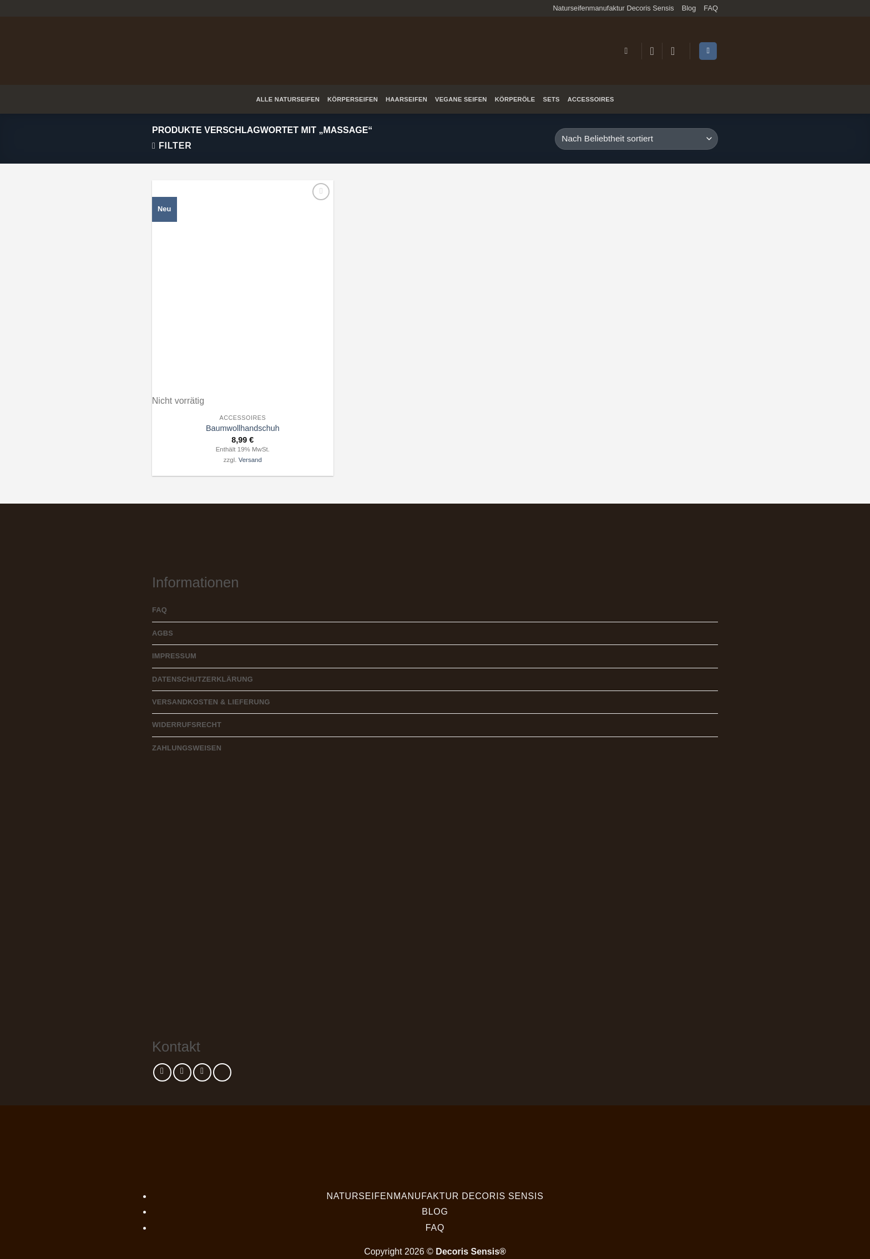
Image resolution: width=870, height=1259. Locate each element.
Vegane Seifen (461, 99)
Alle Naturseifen (288, 99)
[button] (628, 51)
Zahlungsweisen (186, 748)
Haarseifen (406, 99)
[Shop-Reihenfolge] (636, 139)
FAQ (711, 8)
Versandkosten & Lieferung (211, 702)
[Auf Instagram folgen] (182, 1072)
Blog (689, 8)
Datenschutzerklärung (202, 679)
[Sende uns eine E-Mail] (202, 1072)
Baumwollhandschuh (243, 428)
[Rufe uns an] (222, 1072)
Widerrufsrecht (186, 724)
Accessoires (591, 99)
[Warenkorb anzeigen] (708, 51)
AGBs (162, 633)
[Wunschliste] (652, 51)
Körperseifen (352, 99)
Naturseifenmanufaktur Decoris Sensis (613, 8)
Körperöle (515, 99)
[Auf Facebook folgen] (162, 1072)
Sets (551, 99)
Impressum (174, 656)
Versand (250, 459)
